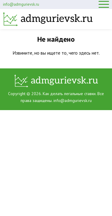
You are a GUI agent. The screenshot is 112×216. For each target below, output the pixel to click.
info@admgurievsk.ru (21, 4)
